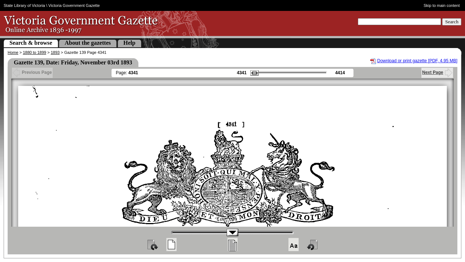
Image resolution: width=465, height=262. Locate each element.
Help (130, 43)
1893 (55, 52)
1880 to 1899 (34, 52)
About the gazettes (88, 43)
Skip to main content (442, 5)
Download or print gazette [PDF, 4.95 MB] (417, 60)
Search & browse (30, 43)
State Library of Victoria (24, 5)
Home (13, 52)
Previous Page (32, 72)
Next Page (437, 72)
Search (451, 21)
